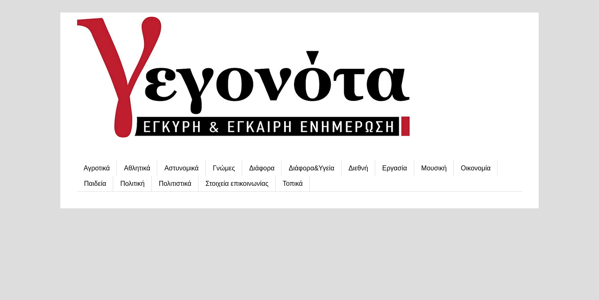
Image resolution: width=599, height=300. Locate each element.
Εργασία (394, 168)
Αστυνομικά (181, 168)
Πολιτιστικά (175, 183)
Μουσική (434, 168)
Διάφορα (262, 168)
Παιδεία (95, 183)
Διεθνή (358, 168)
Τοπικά (293, 183)
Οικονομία (476, 168)
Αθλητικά (137, 168)
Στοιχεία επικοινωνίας (236, 183)
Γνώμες (224, 168)
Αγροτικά (97, 168)
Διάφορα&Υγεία (311, 168)
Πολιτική (132, 183)
